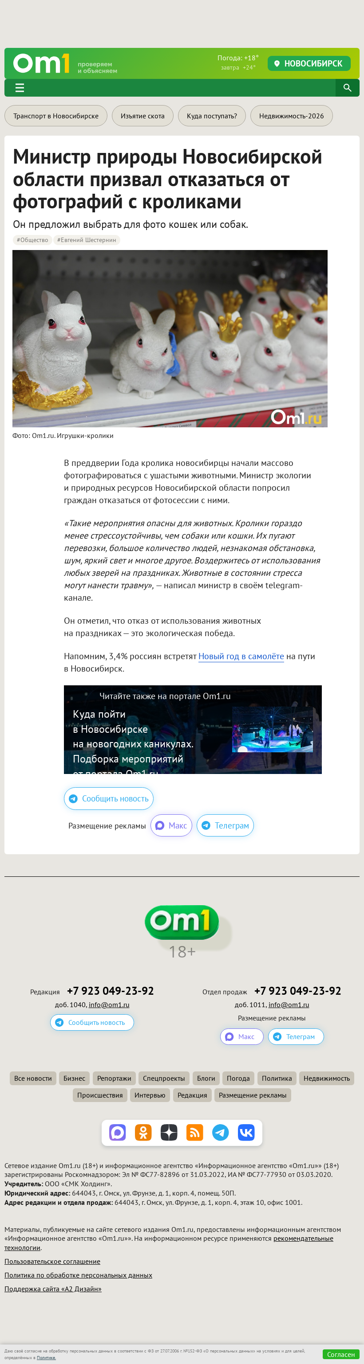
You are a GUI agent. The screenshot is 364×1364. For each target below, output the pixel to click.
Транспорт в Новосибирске (56, 115)
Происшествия (100, 1094)
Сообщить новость (109, 798)
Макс (170, 825)
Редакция (192, 1094)
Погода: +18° (238, 62)
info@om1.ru (109, 1004)
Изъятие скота (143, 115)
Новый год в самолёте (241, 656)
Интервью (150, 1094)
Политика (277, 1078)
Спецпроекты (164, 1078)
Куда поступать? (212, 115)
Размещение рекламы (253, 1094)
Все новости (33, 1078)
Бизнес (74, 1078)
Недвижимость (327, 1078)
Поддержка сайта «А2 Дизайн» (53, 1288)
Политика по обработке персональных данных (78, 1274)
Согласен (341, 1354)
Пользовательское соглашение (52, 1261)
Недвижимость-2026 (291, 115)
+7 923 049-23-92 (110, 991)
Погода (238, 1078)
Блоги (206, 1078)
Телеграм (225, 825)
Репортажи (114, 1078)
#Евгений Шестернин (86, 240)
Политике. (46, 1357)
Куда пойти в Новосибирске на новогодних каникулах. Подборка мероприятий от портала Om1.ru (133, 743)
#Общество (32, 240)
